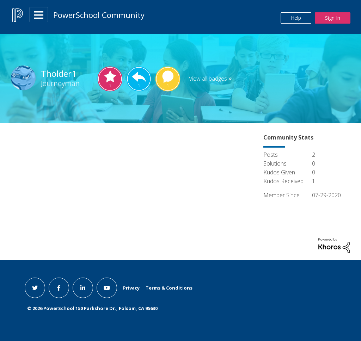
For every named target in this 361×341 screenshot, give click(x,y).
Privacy (131, 288)
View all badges (208, 78)
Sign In (332, 17)
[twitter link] (35, 288)
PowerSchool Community (99, 15)
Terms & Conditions (169, 288)
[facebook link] (59, 288)
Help (296, 17)
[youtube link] (107, 288)
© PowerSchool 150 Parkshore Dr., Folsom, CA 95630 (92, 308)
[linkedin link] (83, 288)
